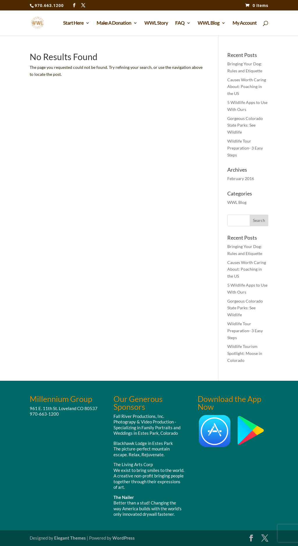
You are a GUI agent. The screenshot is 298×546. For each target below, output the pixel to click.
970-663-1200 (44, 413)
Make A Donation (114, 23)
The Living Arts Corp (133, 464)
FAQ (180, 23)
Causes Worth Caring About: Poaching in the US (246, 86)
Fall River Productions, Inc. (138, 416)
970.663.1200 (49, 5)
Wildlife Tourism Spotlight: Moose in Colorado (244, 353)
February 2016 (240, 178)
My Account (245, 23)
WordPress (123, 537)
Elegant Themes (70, 537)
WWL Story (156, 23)
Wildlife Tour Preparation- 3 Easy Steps (245, 148)
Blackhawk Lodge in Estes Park (143, 443)
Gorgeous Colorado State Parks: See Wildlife (245, 125)
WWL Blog (208, 23)
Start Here (73, 23)
